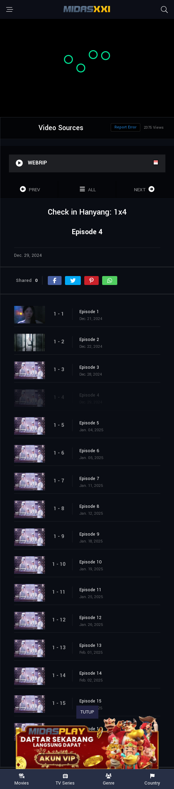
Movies (22, 780)
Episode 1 (89, 312)
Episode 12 (90, 618)
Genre (109, 780)
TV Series (65, 780)
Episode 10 (90, 562)
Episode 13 (90, 645)
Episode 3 (89, 367)
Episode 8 (89, 506)
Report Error (126, 127)
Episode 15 (90, 701)
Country (152, 780)
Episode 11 (90, 590)
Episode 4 (89, 395)
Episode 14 (90, 673)
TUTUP (87, 712)
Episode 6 (89, 451)
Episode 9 (89, 534)
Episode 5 (89, 423)
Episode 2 (89, 339)
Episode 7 (89, 479)
